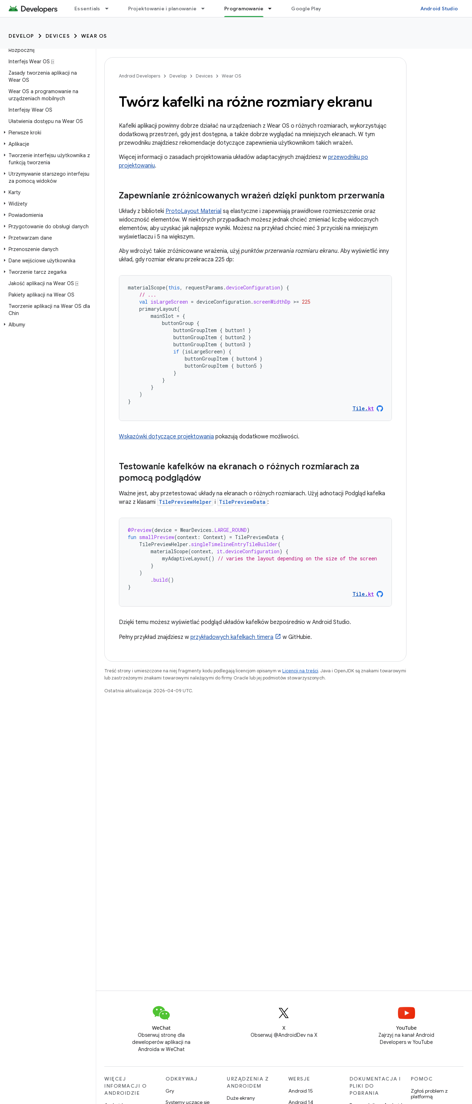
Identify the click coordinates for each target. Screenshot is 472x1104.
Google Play (306, 8)
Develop (21, 36)
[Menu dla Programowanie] (273, 8)
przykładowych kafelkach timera (231, 637)
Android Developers (139, 76)
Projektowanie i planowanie (162, 8)
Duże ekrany (241, 1098)
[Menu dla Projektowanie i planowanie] (206, 8)
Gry (170, 1091)
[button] (46, 132)
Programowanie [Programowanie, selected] (243, 8)
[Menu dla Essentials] (110, 8)
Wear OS (94, 36)
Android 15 (300, 1091)
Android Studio (439, 8)
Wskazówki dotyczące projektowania (166, 436)
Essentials (87, 8)
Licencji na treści (300, 671)
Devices (58, 36)
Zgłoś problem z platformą (429, 1094)
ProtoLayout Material (193, 211)
